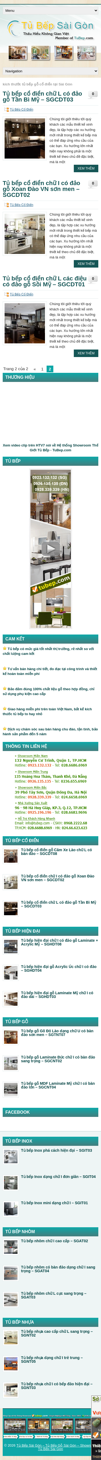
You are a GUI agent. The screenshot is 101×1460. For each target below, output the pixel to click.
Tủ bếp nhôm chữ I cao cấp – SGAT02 (54, 1241)
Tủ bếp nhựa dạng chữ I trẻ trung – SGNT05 (52, 1360)
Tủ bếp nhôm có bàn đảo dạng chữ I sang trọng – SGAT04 (58, 1269)
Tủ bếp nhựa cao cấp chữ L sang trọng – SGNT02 (57, 1333)
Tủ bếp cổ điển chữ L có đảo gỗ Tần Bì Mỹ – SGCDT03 (42, 96)
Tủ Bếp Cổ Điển (21, 109)
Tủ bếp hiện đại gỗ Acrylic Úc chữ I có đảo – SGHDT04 (58, 968)
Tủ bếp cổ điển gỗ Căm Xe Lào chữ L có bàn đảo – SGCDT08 (56, 852)
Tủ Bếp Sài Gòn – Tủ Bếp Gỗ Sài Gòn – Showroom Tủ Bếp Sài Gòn (56, 1447)
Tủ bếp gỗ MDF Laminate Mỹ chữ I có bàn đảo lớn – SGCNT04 (58, 1085)
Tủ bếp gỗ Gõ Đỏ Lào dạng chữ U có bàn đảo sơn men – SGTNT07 (57, 1033)
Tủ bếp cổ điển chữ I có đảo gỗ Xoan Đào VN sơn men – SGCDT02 (41, 189)
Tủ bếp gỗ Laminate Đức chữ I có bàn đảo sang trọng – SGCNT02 (58, 1059)
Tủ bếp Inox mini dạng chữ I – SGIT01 (54, 1203)
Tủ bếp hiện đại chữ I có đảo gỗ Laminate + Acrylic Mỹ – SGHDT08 (59, 942)
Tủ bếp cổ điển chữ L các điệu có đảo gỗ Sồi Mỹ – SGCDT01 (45, 281)
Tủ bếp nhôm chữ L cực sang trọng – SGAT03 (53, 1295)
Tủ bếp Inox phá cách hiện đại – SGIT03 (56, 1150)
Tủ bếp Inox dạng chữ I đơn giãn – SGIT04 (58, 1176)
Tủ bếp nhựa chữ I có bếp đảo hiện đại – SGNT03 (56, 1386)
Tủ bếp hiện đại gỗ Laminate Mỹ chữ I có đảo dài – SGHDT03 (57, 995)
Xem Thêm (86, 168)
